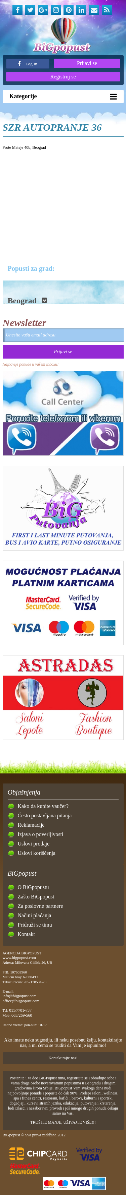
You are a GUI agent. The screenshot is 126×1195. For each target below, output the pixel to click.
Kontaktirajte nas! (62, 1058)
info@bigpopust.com (20, 996)
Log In (27, 63)
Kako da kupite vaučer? (43, 806)
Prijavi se (87, 63)
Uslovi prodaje (34, 843)
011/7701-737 (20, 1010)
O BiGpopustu (33, 887)
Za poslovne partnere (40, 906)
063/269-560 (21, 1015)
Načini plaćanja (34, 915)
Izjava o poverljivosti (41, 834)
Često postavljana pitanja (45, 815)
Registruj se (63, 76)
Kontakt (26, 934)
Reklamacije (31, 825)
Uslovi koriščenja (36, 853)
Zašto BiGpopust (36, 896)
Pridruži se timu (35, 925)
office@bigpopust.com (21, 1001)
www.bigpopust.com (19, 957)
